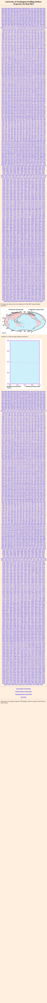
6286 (26, 106)
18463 (29, 224)
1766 (35, 51)
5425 (11, 98)
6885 (20, 116)
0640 (9, 18)
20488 (25, 251)
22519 (32, 279)
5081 (41, 73)
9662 (6, 163)
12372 (18, 180)
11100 (30, 175)
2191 (17, 58)
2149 (41, 54)
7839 (23, 138)
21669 (3, 265)
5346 (26, 94)
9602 (6, 162)
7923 (44, 138)
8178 (11, 146)
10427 (26, 165)
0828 (6, 21)
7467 (23, 129)
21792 (43, 265)
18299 (39, 221)
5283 (29, 89)
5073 (17, 73)
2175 (26, 57)
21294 (39, 260)
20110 (43, 245)
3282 (17, 66)
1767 (38, 51)
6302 (38, 106)
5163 (26, 81)
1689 (41, 48)
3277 (3, 66)
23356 (14, 292)
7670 (14, 137)
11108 (13, 177)
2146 (32, 54)
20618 (25, 254)
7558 (26, 131)
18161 (7, 221)
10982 (11, 169)
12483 (3, 190)
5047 (38, 70)
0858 (23, 23)
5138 (17, 79)
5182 (38, 82)
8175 (6, 146)
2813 (23, 63)
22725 (43, 282)
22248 (14, 276)
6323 (23, 107)
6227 (23, 104)
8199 (11, 147)
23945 (32, 299)
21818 (21, 267)
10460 (36, 166)
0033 (35, 10)
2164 (38, 55)
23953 (39, 299)
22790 (14, 285)
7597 (41, 132)
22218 (36, 274)
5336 (17, 94)
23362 (18, 292)
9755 (38, 163)
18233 (21, 221)
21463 (14, 262)
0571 (14, 17)
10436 (44, 165)
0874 (32, 23)
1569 (38, 42)
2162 (32, 55)
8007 (26, 140)
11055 (28, 172)
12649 (36, 197)
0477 (3, 15)
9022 (17, 157)
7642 (23, 135)
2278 (9, 60)
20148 (36, 246)
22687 (14, 282)
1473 (17, 39)
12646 (25, 197)
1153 (32, 29)
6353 (14, 109)
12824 (21, 208)
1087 (26, 26)
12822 (14, 208)
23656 (21, 297)
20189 (14, 248)
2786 (23, 61)
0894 (26, 24)
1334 (9, 36)
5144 (35, 79)
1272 (11, 33)
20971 (7, 258)
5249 (38, 88)
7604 (14, 134)
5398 (35, 95)
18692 (11, 227)
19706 (18, 240)
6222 (9, 104)
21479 (25, 262)
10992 (3, 171)
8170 (38, 144)
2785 (20, 61)
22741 (14, 283)
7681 (23, 137)
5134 (6, 79)
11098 (23, 175)
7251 (3, 126)
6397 (26, 110)
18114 (43, 220)
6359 (32, 109)
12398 (43, 181)
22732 (7, 283)
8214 (9, 149)
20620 (32, 254)
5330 (3, 94)
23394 (29, 292)
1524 (35, 41)
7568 (41, 131)
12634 (25, 196)
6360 (35, 109)
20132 (11, 246)
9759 (2, 165)
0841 (41, 21)
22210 (29, 274)
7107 (35, 120)
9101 (44, 157)
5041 (26, 70)
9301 (11, 160)
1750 (32, 49)
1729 (17, 49)
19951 (36, 242)
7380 (11, 128)
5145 (38, 79)
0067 (11, 12)
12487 (14, 190)
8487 (35, 154)
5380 (38, 94)
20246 (36, 248)
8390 (26, 152)
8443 (20, 153)
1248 (44, 32)
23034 (36, 288)
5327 (38, 92)
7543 (44, 129)
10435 (40, 165)
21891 (11, 270)
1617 (17, 45)
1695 (11, 49)
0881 (6, 24)
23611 (18, 297)
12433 (11, 186)
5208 (9, 85)
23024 (29, 288)
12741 (39, 202)
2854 (9, 64)
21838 (39, 267)
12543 (3, 191)
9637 (20, 162)
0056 (23, 11)
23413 (36, 292)
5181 (35, 82)
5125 (26, 78)
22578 (18, 280)
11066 (7, 174)
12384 (14, 181)
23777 (11, 298)
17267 (11, 212)
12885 (25, 209)
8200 (14, 147)
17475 (3, 215)
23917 (18, 299)
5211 (17, 85)
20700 (29, 255)
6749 (41, 113)
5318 (11, 92)
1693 (6, 49)
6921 (11, 118)
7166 (14, 123)
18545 (43, 224)
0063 (44, 11)
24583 (27, 301)
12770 (18, 205)
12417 (11, 184)
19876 (25, 242)
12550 (14, 191)
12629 (7, 196)
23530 (18, 295)
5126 (29, 78)
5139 (20, 79)
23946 (36, 299)
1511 (41, 39)
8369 (38, 150)
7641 (20, 135)
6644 (23, 113)
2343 (29, 60)
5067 (3, 73)
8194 (44, 146)
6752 (6, 115)
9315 (38, 160)
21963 (7, 271)
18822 (36, 228)
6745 (29, 113)
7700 (38, 137)
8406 (6, 153)
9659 (44, 162)
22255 (18, 276)
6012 (35, 100)
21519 (11, 264)
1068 (3, 26)
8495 (38, 154)
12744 (3, 203)
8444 (23, 153)
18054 (3, 220)
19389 (11, 237)
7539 (41, 129)
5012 (32, 67)
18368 (32, 223)
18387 (3, 224)
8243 (35, 149)
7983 (17, 140)
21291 (36, 260)
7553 (17, 131)
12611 (28, 193)
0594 (41, 17)
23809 (29, 298)
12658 (25, 199)
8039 (44, 140)
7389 (20, 128)
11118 (33, 177)
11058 (36, 172)
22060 (3, 273)
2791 (38, 61)
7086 (6, 120)
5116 (3, 78)
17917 (3, 218)
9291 (41, 159)
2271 (32, 58)
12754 (32, 203)
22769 (43, 283)
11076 (18, 174)
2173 (20, 57)
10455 (25, 166)
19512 (7, 239)
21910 (25, 270)
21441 (7, 262)
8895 (35, 156)
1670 (35, 47)
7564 (35, 131)
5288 (41, 89)
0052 (11, 11)
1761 (20, 51)
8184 (26, 146)
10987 (29, 169)
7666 (9, 137)
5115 (44, 76)
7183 (29, 123)
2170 (11, 57)
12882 (14, 209)
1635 (14, 47)
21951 (43, 270)
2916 (29, 64)
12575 (36, 191)
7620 (9, 135)
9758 (44, 163)
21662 (39, 264)
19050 (29, 231)
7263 (29, 126)
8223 (23, 149)
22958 (43, 286)
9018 (14, 157)
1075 (9, 26)
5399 (38, 95)
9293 (44, 159)
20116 (3, 246)
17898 (43, 217)
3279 (9, 66)
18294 (36, 221)
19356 (39, 236)
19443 (36, 237)
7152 (23, 122)
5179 (29, 82)
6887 (23, 116)
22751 (25, 283)
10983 (14, 169)
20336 (32, 249)
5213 (23, 85)
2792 (41, 61)
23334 (3, 292)
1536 (9, 42)
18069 (14, 220)
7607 (23, 134)
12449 (36, 186)
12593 (43, 191)
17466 (43, 214)
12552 (21, 191)
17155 (25, 211)
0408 (44, 12)
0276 (26, 12)
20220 (21, 248)
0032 (32, 10)
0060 (35, 11)
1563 (20, 42)
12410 (32, 183)
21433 (43, 261)
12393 (32, 181)
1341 (29, 36)
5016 (44, 67)
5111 (32, 76)
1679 (14, 48)
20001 (18, 243)
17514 (14, 215)
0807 (26, 20)
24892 (38, 301)
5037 (14, 70)
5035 (9, 70)
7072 (17, 119)
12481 (39, 189)
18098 (32, 220)
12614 (39, 193)
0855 (14, 23)
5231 (29, 86)
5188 (9, 83)
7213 (17, 125)
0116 (20, 12)
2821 (3, 64)
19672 (11, 240)
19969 (39, 242)
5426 (14, 98)
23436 (3, 294)
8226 (26, 149)
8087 (35, 141)
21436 (3, 262)
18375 (39, 223)
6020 (44, 100)
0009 (23, 8)
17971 (14, 218)
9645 (26, 162)
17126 (14, 211)
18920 (32, 230)
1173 (3, 32)
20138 (28, 246)
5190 (14, 83)
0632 (3, 18)
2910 (11, 64)
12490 (18, 190)
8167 (35, 144)
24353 (16, 301)
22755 (32, 283)
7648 (29, 135)
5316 (6, 92)
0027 (17, 10)
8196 (3, 147)
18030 (36, 218)
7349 (41, 126)
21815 (18, 267)
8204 (23, 147)
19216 (36, 234)
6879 (6, 116)
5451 (6, 100)
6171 (32, 103)
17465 (39, 214)
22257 (21, 276)
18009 (21, 218)
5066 (44, 72)
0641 (11, 18)
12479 (32, 189)
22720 (32, 282)
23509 (3, 295)
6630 (29, 112)
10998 (21, 171)
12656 (18, 199)
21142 (3, 260)
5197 (35, 83)
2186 (3, 58)
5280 (20, 89)
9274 (29, 159)
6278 (3, 106)
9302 (14, 160)
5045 (32, 70)
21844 (3, 268)
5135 (9, 79)
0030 (26, 10)
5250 (41, 88)
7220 (32, 125)
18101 (36, 220)
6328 (26, 107)
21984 (21, 271)
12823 (18, 208)
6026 (17, 101)
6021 (3, 101)
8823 (29, 156)
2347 (41, 60)
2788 (29, 61)
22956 (39, 286)
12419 (18, 184)
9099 (41, 157)
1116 (13, 27)
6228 (26, 104)
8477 (14, 154)
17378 (3, 214)
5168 (41, 81)
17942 (11, 218)
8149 (9, 144)
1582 (32, 44)
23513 (7, 295)
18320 (7, 223)
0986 (44, 24)
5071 (11, 73)
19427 (29, 237)
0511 (29, 15)
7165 (11, 123)
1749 (29, 49)
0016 (44, 8)
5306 (26, 91)
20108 (36, 245)
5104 (14, 76)
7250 (44, 125)
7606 (20, 134)
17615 (3, 217)
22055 (43, 271)
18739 (32, 227)
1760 (17, 51)
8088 (38, 141)
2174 (23, 57)
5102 (9, 76)
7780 (3, 138)
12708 (14, 200)
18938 (39, 230)
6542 (17, 112)
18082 (21, 220)
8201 (17, 147)
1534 (3, 42)
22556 (11, 280)
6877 (3, 116)
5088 (17, 75)
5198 (38, 83)
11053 (21, 172)
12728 (14, 202)
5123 (20, 78)
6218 (44, 103)
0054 (17, 11)
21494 (39, 262)
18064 (7, 220)
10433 (33, 165)
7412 (41, 128)
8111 (3, 143)
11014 (43, 171)
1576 (14, 44)
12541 (39, 190)
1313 (9, 35)
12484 (7, 190)
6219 (3, 104)
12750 (21, 203)
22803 (18, 285)
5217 (35, 85)
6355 (20, 109)
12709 (18, 200)
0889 (20, 24)
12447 (29, 186)
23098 (39, 289)
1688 (38, 48)
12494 (21, 190)
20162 (43, 246)
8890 (32, 156)
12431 (7, 186)
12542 (43, 190)
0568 (6, 17)
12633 (21, 196)
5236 (44, 86)
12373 (21, 180)
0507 (17, 15)
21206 (11, 260)
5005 (11, 67)
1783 (29, 52)
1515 (9, 41)
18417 (14, 224)
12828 (36, 208)
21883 (43, 268)
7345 (38, 126)
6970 (35, 118)
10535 (43, 168)
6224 (14, 104)
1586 (44, 44)
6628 (23, 112)
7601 (9, 134)
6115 (20, 103)
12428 (39, 184)
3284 (23, 66)
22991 (25, 288)
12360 (18, 178)
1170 (38, 30)
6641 (14, 113)
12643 (14, 197)
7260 (20, 126)
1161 (12, 30)
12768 (11, 205)
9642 (23, 162)
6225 (17, 104)
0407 (41, 12)
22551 (43, 279)
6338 (44, 107)
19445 (39, 237)
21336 (11, 261)
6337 (41, 107)
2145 (29, 54)
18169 (11, 221)
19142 (7, 234)
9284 (35, 159)
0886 (11, 24)
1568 (35, 42)
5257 (11, 89)
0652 (41, 18)
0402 (29, 12)
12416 (7, 184)
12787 (25, 206)
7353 (3, 128)
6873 (41, 115)
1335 (11, 36)
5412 (17, 97)
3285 (26, 66)
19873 (18, 242)
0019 (6, 10)
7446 (17, 129)
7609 (26, 134)
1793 (11, 54)
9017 (11, 157)
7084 (44, 119)
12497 (29, 190)
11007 (32, 171)
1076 (11, 26)
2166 (44, 55)
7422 (3, 129)
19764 (43, 240)
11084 (28, 174)
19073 (11, 233)
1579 (23, 44)
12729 (18, 202)
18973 (43, 230)
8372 (41, 150)
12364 (32, 178)
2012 (20, 54)
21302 (3, 261)
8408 (9, 153)
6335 (35, 107)
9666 (9, 163)
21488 (32, 262)
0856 (17, 23)
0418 (3, 14)
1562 (17, 42)
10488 (21, 168)
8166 (32, 144)
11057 (32, 172)
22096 (29, 273)
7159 (44, 122)
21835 (36, 267)
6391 (11, 110)
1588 (6, 45)
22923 (25, 286)
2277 (6, 60)
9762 (8, 165)
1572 (3, 44)
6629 (26, 112)
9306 (26, 160)
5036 (11, 70)
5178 (26, 82)
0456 (35, 14)
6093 (32, 101)
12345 (7, 178)
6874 (44, 115)
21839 (43, 267)
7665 (6, 137)
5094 (35, 75)
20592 (7, 254)
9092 (29, 157)
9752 (32, 163)
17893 (39, 217)
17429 (29, 214)
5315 (3, 92)
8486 (32, 154)
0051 (9, 11)
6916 (41, 116)
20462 (21, 251)
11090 (43, 174)
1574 (9, 44)
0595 (44, 17)
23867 (7, 299)
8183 (23, 146)
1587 (3, 45)
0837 (32, 21)
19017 (14, 231)
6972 (38, 118)
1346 (41, 36)
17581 (36, 215)
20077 (18, 245)
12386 (21, 181)
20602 (14, 254)
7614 (41, 134)
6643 (20, 113)
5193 (23, 83)
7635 (17, 135)
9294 (3, 160)
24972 (41, 301)
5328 (41, 92)
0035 (41, 10)
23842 (32, 298)
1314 (11, 35)
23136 (11, 291)
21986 (25, 271)
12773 (21, 205)
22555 (7, 280)
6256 (35, 104)
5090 (23, 75)
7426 (9, 129)
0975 (38, 24)
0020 (9, 10)
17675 (11, 217)
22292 (3, 277)
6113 (17, 103)
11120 (37, 177)
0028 (20, 10)
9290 (38, 159)
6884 (17, 116)
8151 (11, 144)
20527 (43, 251)
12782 (7, 206)
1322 (32, 35)
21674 (7, 265)
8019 (35, 140)
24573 (23, 301)
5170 (3, 82)
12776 (32, 205)
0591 (32, 17)
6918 (3, 118)
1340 (26, 36)
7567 (38, 131)
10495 (32, 168)
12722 (39, 200)
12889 (36, 209)
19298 (11, 236)
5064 (38, 72)
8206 (29, 147)
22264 (25, 276)
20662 (18, 255)
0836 (29, 21)
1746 (20, 49)
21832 (32, 267)
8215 (11, 149)
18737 (29, 227)
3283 (20, 66)
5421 (44, 97)
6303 (41, 106)
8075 (23, 141)
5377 (32, 94)
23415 (39, 292)
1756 (6, 51)
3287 (32, 66)
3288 (35, 66)
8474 (9, 154)
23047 (39, 288)
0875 (35, 23)
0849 (44, 21)
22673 (7, 282)
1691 (44, 48)
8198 (9, 147)
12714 (28, 200)
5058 (23, 72)
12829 (39, 208)
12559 (29, 191)
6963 (26, 118)
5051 (6, 72)
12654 (11, 199)
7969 (14, 140)
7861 (38, 138)
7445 (14, 129)
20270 (3, 249)
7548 (9, 131)
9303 (17, 160)
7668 (11, 137)
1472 (14, 39)
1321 (29, 35)
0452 (23, 14)
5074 (20, 73)
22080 (14, 273)
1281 (38, 33)
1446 (35, 38)
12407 (21, 183)
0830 (11, 21)
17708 (14, 217)
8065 (14, 141)
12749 (18, 203)
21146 (7, 260)
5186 (3, 83)
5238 (6, 88)
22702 (21, 282)
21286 (32, 260)
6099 (6, 103)
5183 (41, 82)
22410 (25, 277)
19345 (32, 236)
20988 (11, 258)
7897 (41, 138)
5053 (11, 72)
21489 (36, 262)
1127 (45, 27)
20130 (7, 246)
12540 (36, 190)
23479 (25, 294)
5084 (6, 75)
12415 (3, 184)
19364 (3, 237)
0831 (14, 21)
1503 (26, 39)
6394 (20, 110)
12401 (7, 183)
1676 (6, 48)
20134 (14, 246)
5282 (26, 89)
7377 (6, 128)
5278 (14, 89)
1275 (20, 33)
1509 (35, 39)
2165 (41, 55)
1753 (41, 49)
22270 (29, 276)
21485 (29, 262)
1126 (42, 27)
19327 (25, 236)
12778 (36, 205)
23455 (14, 294)
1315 (14, 35)
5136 (11, 79)
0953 (32, 24)
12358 (14, 178)
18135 (3, 221)
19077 (14, 233)
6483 (41, 110)
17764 (25, 217)
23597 (3, 297)
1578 (20, 44)
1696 (14, 49)
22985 (21, 288)
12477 (25, 189)
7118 (41, 120)
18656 (43, 226)
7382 (14, 128)
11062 (39, 172)
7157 (38, 122)
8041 (3, 141)
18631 (32, 226)
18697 (14, 227)
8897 (38, 156)
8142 (38, 143)
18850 (3, 230)
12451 (43, 186)
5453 (11, 100)
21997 (32, 271)
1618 (20, 45)
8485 (29, 154)
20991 (14, 258)
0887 (14, 24)
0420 (9, 14)
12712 (25, 200)
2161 (29, 55)
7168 (20, 123)
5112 (35, 76)
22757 (36, 283)
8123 (11, 143)
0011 (29, 8)
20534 (11, 252)
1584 (38, 44)
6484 (44, 110)
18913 (29, 230)
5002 (3, 67)
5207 (6, 85)
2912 (17, 64)
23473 (21, 294)
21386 (28, 261)
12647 (29, 197)
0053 (14, 11)
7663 (3, 137)
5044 (29, 70)
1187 (6, 32)
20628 (43, 254)
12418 (14, 184)
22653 (43, 280)
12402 (11, 183)
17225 (43, 211)
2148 (38, 54)
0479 (9, 15)
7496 (29, 129)
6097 (44, 101)
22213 (32, 274)
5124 (23, 78)
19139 (3, 234)
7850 (32, 138)
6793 (26, 115)
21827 (28, 267)
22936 (32, 286)
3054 (38, 64)
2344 (32, 60)
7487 (26, 129)
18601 (21, 226)
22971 (7, 288)
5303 (17, 91)
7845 (26, 138)
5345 (23, 94)
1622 (29, 45)
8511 (11, 156)
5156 (6, 81)
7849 (29, 138)
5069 (9, 73)
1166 (26, 30)
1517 (14, 41)
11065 (4, 174)
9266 (26, 159)
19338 (29, 236)
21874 (29, 268)
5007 (17, 67)
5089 (20, 75)
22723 (36, 282)
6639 (9, 113)
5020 (11, 69)
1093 (44, 26)
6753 (9, 115)
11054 (25, 172)
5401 (44, 95)
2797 (9, 63)
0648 (29, 18)
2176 (29, 57)
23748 (43, 297)
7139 (6, 122)
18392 (7, 224)
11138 (3, 178)
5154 (44, 79)
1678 (11, 48)
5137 (14, 79)
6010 (29, 100)
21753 (32, 265)
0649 (32, 18)
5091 (26, 75)
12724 (3, 202)
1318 (23, 35)
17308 (21, 212)
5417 (32, 97)
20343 (36, 249)
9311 (29, 160)
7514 (32, 129)
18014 (29, 218)
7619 (6, 135)
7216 (26, 125)
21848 (11, 268)
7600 (6, 134)
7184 (32, 123)
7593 (29, 132)
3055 (41, 64)
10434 (37, 165)
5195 (29, 83)
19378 (7, 237)
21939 (36, 270)
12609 (21, 193)
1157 (44, 29)
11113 (27, 177)
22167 (3, 274)
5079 (35, 73)
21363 (18, 261)
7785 (6, 138)
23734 (39, 297)
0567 (3, 17)
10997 (18, 171)
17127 (18, 211)
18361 (29, 223)
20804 (43, 255)
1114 (7, 27)
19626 (43, 239)
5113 (38, 76)
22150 (39, 273)
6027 (20, 101)
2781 (9, 61)
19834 (7, 242)
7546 (3, 131)
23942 (29, 299)
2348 (44, 60)
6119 (26, 103)
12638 (39, 196)
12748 (14, 203)
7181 (23, 123)
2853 (6, 64)
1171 (41, 30)
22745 (21, 283)
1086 (23, 26)
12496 (25, 190)
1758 (11, 51)
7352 (44, 126)
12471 (7, 189)
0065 (6, 12)
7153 (26, 122)
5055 (14, 72)
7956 (9, 140)
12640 (3, 197)
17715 (18, 217)
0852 (6, 23)
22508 (25, 279)
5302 (14, 91)
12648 (32, 197)
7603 (11, 134)
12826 (29, 208)
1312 (6, 35)
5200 (44, 83)
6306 (6, 107)
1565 (26, 42)
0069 (17, 12)
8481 (20, 154)
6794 (29, 115)
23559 (32, 295)
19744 (32, 240)
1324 (38, 35)
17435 (32, 214)
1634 (11, 47)
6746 (32, 113)
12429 (43, 184)
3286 (29, 66)
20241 (32, 248)
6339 (3, 109)
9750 (29, 163)
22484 (11, 279)
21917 (29, 270)
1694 (9, 49)
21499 (43, 262)
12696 (39, 199)
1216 (41, 32)
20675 (21, 255)
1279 (32, 33)
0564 (38, 15)
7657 (38, 135)
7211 (11, 125)
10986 (25, 169)
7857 (35, 138)
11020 (14, 172)
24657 (30, 301)
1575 (11, 44)
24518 (20, 301)
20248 (39, 248)
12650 (39, 197)
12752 (29, 203)
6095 (38, 101)
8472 (6, 154)
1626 (41, 45)
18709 (18, 227)
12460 (32, 187)
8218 (20, 149)
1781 (23, 52)
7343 (35, 126)
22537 (39, 279)
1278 (29, 33)
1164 (20, 30)
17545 (25, 215)
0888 (17, 24)
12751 (25, 203)
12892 (39, 209)
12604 (3, 193)
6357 (26, 109)
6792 (23, 115)
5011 (29, 67)
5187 (6, 83)
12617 (7, 194)
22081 (18, 273)
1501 (20, 39)
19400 (14, 237)
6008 (26, 100)
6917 (44, 116)
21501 (3, 264)
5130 (38, 78)
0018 (3, 10)
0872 (26, 23)
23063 (14, 289)
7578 (11, 132)
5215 (29, 85)
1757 (9, 51)
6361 (38, 109)
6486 (6, 112)
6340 (6, 109)
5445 (32, 98)
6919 (6, 118)
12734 (29, 202)
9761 (5, 165)
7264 (32, 126)
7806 (11, 138)
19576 (14, 239)
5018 (6, 69)
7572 (3, 132)
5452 (9, 100)
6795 (32, 115)
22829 (32, 285)
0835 (26, 21)
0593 (38, 17)
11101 (34, 175)
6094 (35, 101)
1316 (17, 35)
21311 (7, 261)
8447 (26, 153)
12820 (7, 208)
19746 (36, 240)
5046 (35, 70)
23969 (5, 301)
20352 (39, 249)
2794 (44, 61)
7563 (32, 131)
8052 (9, 141)
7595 (35, 132)
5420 (41, 97)
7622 (11, 135)
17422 (21, 214)
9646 (29, 162)
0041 (6, 11)
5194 (26, 83)
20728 (39, 255)
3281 (14, 66)
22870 (7, 286)
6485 (3, 112)
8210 (41, 147)
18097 (29, 220)
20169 (3, 248)
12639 (43, 196)
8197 (6, 147)
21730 (25, 265)
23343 (11, 292)
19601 (29, 239)
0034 (38, 10)
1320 (26, 35)
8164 (26, 144)
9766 (20, 165)
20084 (21, 245)
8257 (9, 150)
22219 (39, 274)
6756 (17, 115)
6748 (38, 113)
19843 (11, 242)
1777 (11, 52)
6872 (38, 115)
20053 (43, 243)
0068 (14, 12)
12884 (21, 209)
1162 (15, 30)
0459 (44, 14)
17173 (32, 211)
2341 (23, 60)
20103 (32, 245)
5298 (3, 91)
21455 (11, 262)
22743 (18, 283)
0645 (23, 18)
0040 (3, 11)
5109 (29, 76)
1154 (35, 29)
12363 (28, 178)
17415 (18, 214)
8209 (38, 147)
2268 (23, 58)
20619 (29, 254)
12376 (29, 180)
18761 (43, 227)
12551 (18, 191)
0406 (38, 12)
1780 (20, 52)
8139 (35, 143)
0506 (14, 15)
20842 (11, 257)
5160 (17, 81)
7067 (14, 119)
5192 (20, 83)
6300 (32, 106)
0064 (3, 12)
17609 (43, 215)
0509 (23, 15)
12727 (11, 202)
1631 (3, 47)
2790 (35, 61)
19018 (18, 231)
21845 (7, 268)
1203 (29, 32)
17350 (43, 212)
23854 (43, 298)
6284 (20, 106)
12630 (11, 196)
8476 (11, 154)
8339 (32, 150)
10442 (11, 166)
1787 (41, 52)
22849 (43, 285)
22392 (18, 277)
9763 (11, 165)
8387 (23, 152)
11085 (32, 174)
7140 (9, 122)
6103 (14, 103)
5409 (9, 97)
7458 (20, 129)
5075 (23, 73)
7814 (14, 138)
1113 (5, 27)
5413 (20, 97)
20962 (43, 257)
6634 (41, 112)
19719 (25, 240)
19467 (43, 237)
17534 (21, 215)
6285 (23, 106)
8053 (11, 141)
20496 (32, 251)
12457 (21, 187)
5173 (11, 82)
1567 (32, 42)
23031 (32, 288)
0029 (23, 10)
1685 (29, 48)
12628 (3, 196)
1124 (36, 27)
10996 (14, 171)
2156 (17, 55)
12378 (36, 180)
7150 (17, 122)
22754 (29, 283)
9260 (17, 159)
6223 (11, 104)
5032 (44, 69)
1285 (44, 33)
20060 (11, 245)
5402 (3, 97)
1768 (41, 51)
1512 (44, 39)
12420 (21, 184)
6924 (20, 118)
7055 (6, 119)
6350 (9, 109)
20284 (14, 249)
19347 (36, 236)
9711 (14, 163)
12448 (32, 186)
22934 (29, 286)
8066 (17, 141)
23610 (14, 297)
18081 (18, 220)
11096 (16, 175)
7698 (32, 137)
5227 (17, 86)
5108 (26, 76)
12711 (21, 200)
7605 (17, 134)
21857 (14, 268)
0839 (35, 21)
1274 (17, 33)
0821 (35, 20)
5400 (41, 95)
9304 (20, 160)
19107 (29, 233)
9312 (32, 160)
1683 (23, 48)
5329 (44, 92)
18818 (25, 228)
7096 (23, 120)
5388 (11, 95)
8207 (32, 147)
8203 (20, 147)
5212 (20, 85)
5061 (29, 72)
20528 (3, 252)
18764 (3, 228)
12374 (25, 180)
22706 (25, 282)
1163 (17, 30)
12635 (29, 196)
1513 (3, 41)
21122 (39, 258)
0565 (41, 15)
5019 (9, 69)
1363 (17, 38)
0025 (14, 10)
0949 (29, 24)
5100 (3, 76)
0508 (20, 15)
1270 (6, 33)
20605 (21, 254)
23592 (39, 295)
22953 (36, 286)
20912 (21, 257)
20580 (43, 252)
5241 (14, 88)
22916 (21, 286)
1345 (38, 36)
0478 (6, 15)
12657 (21, 199)
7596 (38, 132)
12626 (39, 194)
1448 (38, 38)
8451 (32, 153)
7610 (29, 134)
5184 (44, 82)
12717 (36, 200)
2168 (6, 57)
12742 (43, 202)
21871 (25, 268)
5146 (41, 79)
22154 (43, 273)
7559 (29, 131)
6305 (3, 107)
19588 (21, 239)
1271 (9, 33)
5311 (41, 91)
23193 (25, 291)
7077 (23, 119)
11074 (14, 174)
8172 (41, 144)
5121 (14, 78)
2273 (38, 58)
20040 (32, 243)
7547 (6, 131)
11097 (20, 175)
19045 (25, 231)
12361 (21, 178)
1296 (3, 35)
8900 (3, 157)
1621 (26, 45)
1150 (23, 29)
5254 (6, 89)
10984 (18, 169)
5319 (14, 92)
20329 (25, 249)
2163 (35, 55)
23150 (14, 291)
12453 (7, 187)
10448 (18, 166)
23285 (36, 291)
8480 (17, 154)
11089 (39, 174)
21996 (29, 271)
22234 (3, 276)
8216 (14, 149)
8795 (20, 156)
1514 (6, 41)
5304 (20, 91)
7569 (44, 131)
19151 (11, 234)
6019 (41, 100)
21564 (29, 264)
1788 (44, 52)
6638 (6, 113)
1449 (41, 38)
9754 (35, 163)
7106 (32, 120)
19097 (25, 233)
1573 (6, 44)
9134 (6, 159)
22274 (32, 276)
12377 (32, 180)
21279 (25, 260)
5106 (20, 76)
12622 (25, 194)
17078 (11, 211)
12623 (29, 194)
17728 (21, 217)
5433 (20, 98)
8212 (3, 149)
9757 (41, 163)
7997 (20, 140)
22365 (11, 277)
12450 (39, 186)
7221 (35, 125)
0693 (17, 20)
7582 (14, 132)
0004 (11, 8)
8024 (38, 140)
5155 (3, 81)
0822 (38, 20)
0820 (32, 20)
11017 (4, 172)
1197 (11, 32)
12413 (43, 183)
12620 (18, 194)
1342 (32, 36)
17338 (36, 212)
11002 (25, 171)
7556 (20, 131)
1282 (41, 33)
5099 (44, 75)
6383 (9, 110)
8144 (44, 143)
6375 (44, 109)
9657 (41, 162)
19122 (39, 233)
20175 (7, 248)
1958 (17, 54)
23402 (32, 292)
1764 (29, 51)
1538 (14, 42)
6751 (3, 115)
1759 (14, 51)
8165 (29, 144)
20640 (7, 255)
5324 (29, 92)
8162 (20, 144)
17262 (3, 212)
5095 (38, 75)
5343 (20, 94)
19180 (21, 234)
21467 (18, 262)
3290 (41, 66)
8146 (6, 144)
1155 (38, 29)
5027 (29, 69)
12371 (14, 180)
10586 (3, 169)
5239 (9, 88)
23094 (36, 289)
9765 (17, 165)
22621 (32, 280)
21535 (21, 264)
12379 (39, 180)
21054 (25, 258)
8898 (41, 156)
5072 (14, 73)
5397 (32, 95)
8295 (23, 150)
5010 (26, 67)
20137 (25, 246)
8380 (9, 152)
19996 (14, 243)
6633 (38, 112)
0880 (3, 24)
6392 (14, 110)
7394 (23, 128)
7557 (23, 131)
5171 (6, 82)
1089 (32, 26)
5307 (29, 91)
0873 (29, 23)
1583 (35, 44)
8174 (3, 146)
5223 (6, 86)
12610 (25, 193)
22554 (3, 280)
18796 (18, 228)
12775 (29, 205)
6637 (3, 113)
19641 (3, 240)
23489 (36, 294)
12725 (7, 202)
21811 (14, 267)
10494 (29, 168)
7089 (11, 120)
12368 (3, 180)
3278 (6, 66)
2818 (38, 63)
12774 (25, 205)
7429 (11, 129)
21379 (25, 261)
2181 (41, 57)
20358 (3, 251)
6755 (14, 115)
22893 (14, 286)
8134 (29, 143)
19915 (32, 242)
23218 (29, 291)
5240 (11, 88)
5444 (29, 98)
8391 (29, 152)
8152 (14, 144)
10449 (21, 166)
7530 (38, 129)
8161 (17, 144)
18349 (25, 223)
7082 (38, 119)
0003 (9, 8)
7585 (17, 132)
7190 (6, 125)
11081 (21, 174)
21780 (39, 265)
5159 (14, 81)
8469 (3, 154)
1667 (26, 47)
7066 (11, 119)
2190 (14, 58)
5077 (29, 73)
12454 (11, 187)
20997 (18, 258)
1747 (23, 49)
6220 (6, 104)
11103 (41, 175)
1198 (14, 32)
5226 (14, 86)
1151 (26, 29)
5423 (6, 98)
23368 (21, 292)
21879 (36, 268)
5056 (17, 72)
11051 (18, 172)
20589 (3, 254)
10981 (7, 169)
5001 (44, 66)
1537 (11, 42)
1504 (29, 39)
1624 (35, 45)
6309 (14, 107)
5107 (23, 76)
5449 (44, 98)
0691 (11, 20)
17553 (29, 215)
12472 (11, 189)
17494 (11, 215)
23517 (11, 295)
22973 (14, 288)
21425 (39, 261)
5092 (29, 75)
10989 (36, 169)
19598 (25, 239)
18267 (29, 221)
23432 (43, 292)
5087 (14, 75)
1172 (44, 30)
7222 (38, 125)
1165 (23, 30)
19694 (14, 240)
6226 (20, 104)
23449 (7, 294)
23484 (32, 294)
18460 (25, 224)
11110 (16, 177)
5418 (35, 97)
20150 (39, 246)
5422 (3, 98)
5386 (9, 95)
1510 (38, 39)
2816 (32, 63)
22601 (25, 280)
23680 (25, 297)
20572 (32, 252)
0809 (29, 20)
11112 (23, 177)
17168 (29, 211)
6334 (32, 107)
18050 (43, 218)
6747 (35, 113)
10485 (18, 168)
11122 (40, 177)
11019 (11, 172)
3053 (35, 64)
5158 (11, 81)
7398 (26, 128)
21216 (14, 260)
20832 (3, 257)
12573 (32, 191)
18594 (18, 226)
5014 (38, 67)
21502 (7, 264)
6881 (9, 116)
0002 (6, 8)
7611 (32, 134)
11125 (44, 177)
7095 (20, 120)
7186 (38, 123)
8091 (41, 141)
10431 (30, 165)
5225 (11, 86)
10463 (43, 166)
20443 (18, 251)
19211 (32, 234)
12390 (29, 181)
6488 (9, 112)
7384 (17, 128)
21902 (18, 270)
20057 (3, 245)
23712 (32, 297)
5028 (32, 69)
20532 (7, 252)
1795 (14, 54)
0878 (44, 23)
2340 (20, 60)
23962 (43, 299)
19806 (3, 242)
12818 (43, 206)
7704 (41, 137)
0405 (35, 12)
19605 (32, 239)
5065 (41, 72)
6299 (29, 106)
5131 (41, 78)
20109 (39, 245)
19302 (14, 236)
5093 (32, 75)
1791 (9, 54)
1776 (9, 52)
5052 (9, 72)
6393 (17, 110)
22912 (18, 286)
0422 (14, 14)
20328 (21, 249)
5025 (23, 69)
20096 (29, 245)
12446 (25, 186)
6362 (41, 109)
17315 (25, 212)
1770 (3, 52)
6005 (23, 100)
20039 (28, 243)
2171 (14, 57)
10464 (3, 168)
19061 (32, 231)
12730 (21, 202)
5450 (3, 100)
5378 (35, 94)
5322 (23, 92)
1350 (9, 38)
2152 (6, 55)
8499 (3, 156)
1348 (3, 38)
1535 (6, 42)
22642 (39, 280)
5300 (9, 91)
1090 (35, 26)
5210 (14, 85)
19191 (25, 234)
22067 (11, 273)
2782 (11, 61)
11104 (44, 175)
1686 (32, 48)
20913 (25, 257)
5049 (44, 70)
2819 (41, 63)
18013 (25, 218)
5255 (9, 89)
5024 (20, 69)
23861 (3, 299)
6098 (3, 103)
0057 (26, 11)
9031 (20, 157)
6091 (26, 101)
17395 (14, 214)
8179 (14, 146)
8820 (26, 156)
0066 (9, 12)
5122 (17, 78)
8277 (11, 150)
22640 (36, 280)
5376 (29, 94)
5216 (32, 85)
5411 (14, 97)
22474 (3, 279)
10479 (14, 168)
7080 (32, 119)
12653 (7, 199)
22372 (14, 277)
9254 (9, 159)
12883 (18, 209)
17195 (39, 211)
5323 (26, 92)
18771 (7, 228)
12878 (43, 208)
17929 (7, 218)
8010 (32, 140)
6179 (38, 103)
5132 (44, 78)
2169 (9, 57)
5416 (29, 97)
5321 (20, 92)
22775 (7, 285)
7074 (20, 119)
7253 (9, 126)
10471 (11, 168)
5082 (44, 73)
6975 (41, 118)
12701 (3, 200)
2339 (17, 60)
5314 (44, 91)
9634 (17, 162)
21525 (14, 264)
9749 (26, 163)
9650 (32, 162)
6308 (11, 107)
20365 (7, 251)
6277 (44, 104)
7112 (38, 120)
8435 (17, 153)
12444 (18, 186)
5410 (11, 97)
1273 (14, 33)
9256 (11, 159)
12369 (7, 180)
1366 (26, 38)
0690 (9, 20)
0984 (41, 24)
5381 (41, 94)
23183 (18, 291)
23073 (29, 289)
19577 (18, 239)
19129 (43, 233)
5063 (35, 72)
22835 (36, 285)
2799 (14, 63)
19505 (3, 239)
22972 (11, 288)
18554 (3, 226)
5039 (20, 70)
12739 (36, 202)
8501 (6, 156)
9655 (38, 162)
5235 (41, 86)
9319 (44, 160)
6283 (17, 106)
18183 (14, 221)
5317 (9, 92)
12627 (43, 194)
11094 (13, 175)
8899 (44, 156)
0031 (29, 10)
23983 (9, 301)
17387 (11, 214)
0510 (26, 15)
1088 (29, 26)
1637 (17, 47)
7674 (20, 137)
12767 (7, 205)
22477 (7, 279)
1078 (17, 26)
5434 (23, 98)
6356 (23, 109)
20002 (21, 243)
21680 (14, 265)
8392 (32, 152)
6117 (23, 103)
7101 (26, 120)
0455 (32, 14)
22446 (36, 277)
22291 (43, 276)
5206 (3, 85)
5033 (3, 70)
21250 (18, 260)
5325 (32, 92)
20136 (21, 246)
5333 (11, 94)
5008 (20, 67)
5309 (35, 91)
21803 (3, 267)
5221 (44, 85)
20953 (39, 257)
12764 (3, 205)
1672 (41, 47)
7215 (23, 125)
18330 (18, 223)
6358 (29, 109)
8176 (9, 146)
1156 (41, 29)
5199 (41, 83)
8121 (8, 143)
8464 (41, 153)
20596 (11, 254)
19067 (3, 233)
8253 (3, 150)
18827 (39, 228)
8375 (3, 152)
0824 (44, 20)
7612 (35, 134)
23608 (11, 297)
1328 (3, 36)
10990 (39, 169)
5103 (12, 76)
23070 (21, 289)
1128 (3, 29)
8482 (23, 154)
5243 (20, 88)
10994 (7, 171)
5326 (35, 92)
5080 (38, 73)
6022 (6, 101)
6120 (29, 103)
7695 (29, 137)
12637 (36, 196)
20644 (11, 255)
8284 (20, 150)
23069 (18, 289)
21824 (25, 267)
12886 (29, 209)
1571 (44, 42)
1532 (44, 41)
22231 (43, 274)
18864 (18, 230)
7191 (9, 125)
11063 (43, 172)
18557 (7, 226)
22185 (14, 274)
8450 (29, 153)
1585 (41, 44)
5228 (20, 86)
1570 (41, 42)
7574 (6, 132)
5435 (26, 98)
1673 (44, 47)
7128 (44, 120)
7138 (3, 122)
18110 (39, 220)
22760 (39, 283)
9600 (3, 162)
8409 (11, 153)
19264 (43, 234)
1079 (20, 26)
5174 (14, 82)
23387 (25, 292)
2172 (17, 57)
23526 (14, 295)
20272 (7, 249)
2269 (26, 58)
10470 (7, 168)
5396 (29, 95)
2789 (32, 61)
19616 (39, 239)
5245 (26, 88)
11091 (2, 175)
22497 (21, 279)
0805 (23, 20)
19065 (39, 231)
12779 (39, 205)
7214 (20, 125)
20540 (14, 252)
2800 (17, 63)
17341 (39, 212)
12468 (3, 189)
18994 (3, 231)
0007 (20, 8)
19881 (29, 242)
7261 (23, 126)
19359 (43, 236)
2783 (14, 61)
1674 (3, 48)
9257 (14, 159)
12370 (11, 180)
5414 (23, 97)
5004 (9, 67)
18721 (21, 227)
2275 (44, 58)
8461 (38, 153)
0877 (41, 23)
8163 (23, 144)
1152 (29, 29)
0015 (41, 8)
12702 (7, 200)
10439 (7, 166)
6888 (26, 116)
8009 (29, 140)
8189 (35, 146)
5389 (14, 95)
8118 (5, 143)
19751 (39, 240)
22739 (11, 283)
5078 (32, 73)
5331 (6, 94)
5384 (3, 95)
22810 (25, 285)
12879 (3, 209)
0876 (38, 23)
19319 (21, 236)
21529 (18, 264)
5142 (29, 79)
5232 (32, 86)
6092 (29, 101)
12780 (43, 205)
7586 (20, 132)
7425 (6, 129)
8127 (20, 143)
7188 (44, 123)
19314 (18, 236)
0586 (26, 17)
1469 (11, 39)
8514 (14, 156)
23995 (12, 301)
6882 (11, 116)
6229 (29, 104)
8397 (44, 152)
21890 (7, 270)
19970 (43, 242)
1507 (32, 39)
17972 (18, 218)
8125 (14, 143)
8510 (9, 156)
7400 (29, 128)
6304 (44, 106)
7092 (17, 120)
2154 (11, 55)
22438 (29, 277)
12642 (11, 197)
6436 (38, 110)
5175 (17, 82)
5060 (26, 72)
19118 (36, 233)
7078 (26, 119)
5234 (38, 86)
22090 (21, 273)
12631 (14, 196)
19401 (18, 237)
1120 (25, 27)
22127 (36, 273)
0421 (11, 14)
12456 (18, 187)
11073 (11, 174)
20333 (29, 249)
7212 (14, 125)
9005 (6, 157)
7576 (9, 132)
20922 (29, 257)
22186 (18, 274)
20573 (36, 252)
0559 (35, 15)
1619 (23, 45)
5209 (11, 85)
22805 (21, 285)
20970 (3, 258)
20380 (14, 251)
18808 (21, 228)
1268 (3, 33)
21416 (36, 261)
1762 (23, 51)
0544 (32, 15)
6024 (11, 101)
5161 (20, 81)
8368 (35, 150)
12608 (18, 193)
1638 (20, 47)
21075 (29, 258)
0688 (3, 20)
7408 (38, 128)
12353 (11, 178)
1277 (26, 33)
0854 (11, 23)
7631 (14, 135)
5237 (3, 88)
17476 (7, 215)
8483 (26, 154)
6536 (11, 112)
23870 (11, 299)
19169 (14, 234)
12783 (11, 206)
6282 (14, 106)
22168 (7, 274)
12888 (32, 209)
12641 (7, 197)
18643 (36, 226)
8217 (17, 149)
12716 (32, 200)
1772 (6, 52)
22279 (39, 276)
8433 (14, 153)
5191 (17, 83)
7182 (26, 123)
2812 (20, 63)
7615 (44, 134)
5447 (38, 98)
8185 (29, 146)
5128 (35, 78)
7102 (29, 120)
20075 (14, 245)
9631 (11, 162)
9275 (32, 159)
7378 (9, 128)
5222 (3, 86)
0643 (17, 18)
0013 (35, 8)
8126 (17, 143)
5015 (41, 67)
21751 (29, 265)
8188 (32, 146)
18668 (3, 227)
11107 (9, 177)
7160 (3, 123)
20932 (36, 257)
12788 (29, 206)
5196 (32, 83)
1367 (29, 38)
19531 (11, 239)
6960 (23, 118)
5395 (26, 95)
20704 (32, 255)
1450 (44, 38)
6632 (35, 112)
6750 (44, 113)
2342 (26, 60)
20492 (29, 251)
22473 (43, 277)
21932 (32, 270)
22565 (14, 280)
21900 (14, 270)
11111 (20, 177)
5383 (44, 94)
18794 (14, 228)
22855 (3, 286)
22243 (11, 276)
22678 (11, 282)
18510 (39, 224)
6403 (35, 110)
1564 (23, 42)
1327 (44, 35)
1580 (26, 44)
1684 (26, 48)
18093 (25, 220)
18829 (43, 228)
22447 (39, 277)
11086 (36, 174)
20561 (25, 252)
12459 (29, 187)
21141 (43, 258)
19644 (7, 240)
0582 (20, 17)
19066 (43, 231)
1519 (20, 41)
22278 (36, 276)
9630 (9, 162)
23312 (43, 291)
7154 (29, 122)
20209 (18, 248)
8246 (38, 149)
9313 (35, 160)
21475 (21, 262)
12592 (39, 191)
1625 (38, 45)
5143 (32, 79)
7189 (3, 125)
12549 (11, 191)
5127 (32, 78)
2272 (35, 58)
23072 (25, 289)
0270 (23, 12)
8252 (44, 149)
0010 (26, 8)
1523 (32, 41)
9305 (23, 160)
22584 (21, 280)
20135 (18, 246)
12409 (29, 183)
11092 (5, 175)
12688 (32, 199)
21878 (32, 268)
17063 (3, 211)
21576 (32, 264)
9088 (23, 157)
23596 (43, 295)
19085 (18, 233)
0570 (11, 17)
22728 (3, 283)
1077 (14, 26)
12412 (39, 183)
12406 (18, 183)
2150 (44, 54)
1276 (23, 33)
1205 (35, 32)
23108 (3, 291)
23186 (21, 291)
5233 (35, 86)
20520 (36, 251)
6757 (20, 115)
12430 (3, 186)
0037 (44, 10)
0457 (38, 14)
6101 (9, 103)
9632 (14, 162)
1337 (17, 36)
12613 (36, 193)
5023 (17, 69)
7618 (3, 135)
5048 (41, 70)
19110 (32, 233)
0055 (20, 11)
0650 (35, 18)
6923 (17, 118)
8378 (6, 152)
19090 (21, 233)
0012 (32, 8)
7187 (41, 123)
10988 (32, 169)
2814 (26, 63)
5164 (29, 81)
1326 (41, 35)
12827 (32, 208)
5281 (23, 89)
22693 (18, 282)
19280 (3, 236)
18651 (39, 226)
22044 (39, 271)
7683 (26, 137)
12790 (32, 206)
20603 (18, 254)
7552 (14, 131)
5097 (41, 75)
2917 (32, 64)
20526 (39, 251)
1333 (6, 36)
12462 (39, 187)
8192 (38, 146)
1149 (20, 29)
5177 (23, 82)
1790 (6, 54)
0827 (3, 21)
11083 (25, 174)
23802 (21, 298)
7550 (11, 131)
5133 (3, 79)
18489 (36, 224)
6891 (32, 116)
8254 (6, 150)
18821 (32, 228)
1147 (15, 29)
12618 (11, 194)
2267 (20, 58)
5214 (26, 85)
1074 (6, 26)
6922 (14, 118)
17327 (29, 212)
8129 (23, 143)
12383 (11, 181)
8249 (41, 149)
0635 (6, 18)
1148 (17, 29)
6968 (32, 118)
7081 (35, 119)
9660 (3, 163)
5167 (38, 81)
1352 (14, 38)
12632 (18, 196)
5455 (14, 100)
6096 (41, 101)
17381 (7, 214)
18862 (14, 230)
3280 (11, 66)
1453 (9, 39)
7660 (41, 135)
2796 (6, 63)
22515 (29, 279)
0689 (6, 20)
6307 (9, 107)
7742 (44, 137)
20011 (25, 243)
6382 (6, 110)
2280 (14, 60)
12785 (18, 206)
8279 (14, 150)
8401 (3, 153)
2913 (20, 64)
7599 (3, 134)
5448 (41, 98)
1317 (20, 35)
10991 (43, 169)
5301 (11, 91)
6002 (20, 100)
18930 (36, 230)
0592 (35, 17)
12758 (43, 203)
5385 (6, 95)
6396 (23, 110)
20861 (14, 257)
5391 (20, 95)
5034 (6, 70)
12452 (3, 187)
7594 (32, 132)
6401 (32, 110)
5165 (32, 81)
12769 (14, 205)
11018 (7, 172)
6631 (32, 112)
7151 (20, 122)
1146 (12, 29)
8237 (32, 149)
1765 (32, 51)
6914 (35, 116)
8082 (29, 141)
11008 (36, 171)
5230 (26, 86)
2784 (17, 61)
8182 (20, 146)
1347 (44, 36)
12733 (25, 202)
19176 (18, 234)
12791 (36, 206)
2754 (6, 61)
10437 (3, 166)
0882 (9, 24)
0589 (29, 17)
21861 (18, 268)
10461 (39, 166)
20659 (14, 255)
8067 (20, 141)
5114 (41, 76)
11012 (39, 171)
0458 (41, 14)
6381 (3, 110)
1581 (29, 44)
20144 (32, 246)
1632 (6, 47)
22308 (7, 277)
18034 (39, 218)
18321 (11, 223)
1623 (32, 45)
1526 (41, 41)
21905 (21, 270)
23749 (3, 298)
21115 (36, 258)
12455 (14, 187)
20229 (29, 248)
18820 (29, 228)
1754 (44, 49)
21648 (36, 264)
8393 (35, 152)
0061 (38, 11)
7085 (3, 120)
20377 (11, 251)
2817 (35, 63)
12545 (7, 191)
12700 (43, 199)
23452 (11, 294)
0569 (9, 17)
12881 (11, 209)
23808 (25, 298)
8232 (29, 149)
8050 (6, 141)
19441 (32, 237)
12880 (7, 209)
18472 (32, 224)
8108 (44, 141)
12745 (7, 203)
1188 (9, 32)
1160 (9, 30)
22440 (32, 277)
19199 (29, 234)
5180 (32, 82)
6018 (38, 100)
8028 (41, 140)
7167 (17, 123)
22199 (21, 274)
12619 (14, 194)
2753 (3, 61)
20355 (43, 249)
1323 (35, 35)
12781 (3, 206)
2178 (32, 57)
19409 (21, 237)
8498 (44, 154)
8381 (11, 152)
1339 (23, 36)
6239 (32, 104)
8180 (17, 146)
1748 (26, 49)
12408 (25, 183)
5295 (44, 89)
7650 (32, 135)
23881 (14, 299)
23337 (7, 292)
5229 (23, 86)
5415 (26, 97)
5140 (23, 79)
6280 (9, 106)
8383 (17, 152)
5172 (9, 82)
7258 (17, 126)
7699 (35, 137)
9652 (35, 162)
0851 (3, 23)
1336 (14, 36)
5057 (20, 72)
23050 (3, 289)
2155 (14, 55)
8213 (6, 149)
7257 (14, 126)
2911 (14, 64)
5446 (35, 98)
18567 (11, 226)
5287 (38, 89)
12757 (39, 203)
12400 (3, 183)
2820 (44, 63)
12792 (39, 206)
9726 (17, 163)
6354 (17, 109)
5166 (35, 81)
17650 (7, 217)
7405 (35, 128)
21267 (21, 260)
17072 (7, 211)
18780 (11, 228)
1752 (38, 49)
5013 (35, 67)
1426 (32, 38)
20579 (39, 252)
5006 (14, 67)
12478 (29, 189)
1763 (26, 51)
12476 (21, 189)
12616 (3, 194)
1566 (29, 42)
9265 (23, 159)
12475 (18, 189)
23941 (25, 299)
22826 (29, 285)
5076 (26, 73)
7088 (9, 120)
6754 (11, 115)
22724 (39, 282)
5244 (23, 88)
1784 (32, 52)
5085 (9, 75)
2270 (29, 58)
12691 (36, 199)
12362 (25, 178)
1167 (29, 30)
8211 (44, 147)
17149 (21, 211)
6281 (11, 106)
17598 (39, 215)
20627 (39, 254)
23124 (7, 291)
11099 (27, 175)
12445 (21, 186)
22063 (7, 273)
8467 (44, 153)
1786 (38, 52)
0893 (23, 24)
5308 (32, 91)
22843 (39, 285)
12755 (36, 203)
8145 (3, 144)
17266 (7, 212)
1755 (3, 51)
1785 (35, 52)
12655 (14, 199)
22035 (36, 271)
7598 (44, 132)
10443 (14, 166)
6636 (44, 112)
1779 (17, 52)
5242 (17, 88)
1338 (20, 36)
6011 (32, 100)
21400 (32, 261)
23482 (29, 294)
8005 (23, 140)
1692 (3, 49)
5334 (14, 94)
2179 (35, 57)
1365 (23, 38)
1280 (35, 33)
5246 (29, 88)
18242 (25, 221)
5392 (23, 95)
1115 (10, 27)
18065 (11, 220)
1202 (26, 32)
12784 (14, 206)
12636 (32, 196)
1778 (14, 52)
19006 (7, 231)
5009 (23, 67)
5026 (26, 69)
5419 (38, 97)
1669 (32, 47)
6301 (35, 106)
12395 (36, 181)
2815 (29, 63)
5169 (44, 81)
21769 (36, 265)
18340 (21, 223)
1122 (30, 27)
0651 (38, 18)
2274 (41, 58)
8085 (32, 141)
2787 (26, 61)
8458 (35, 153)
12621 (21, 194)
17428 (25, 214)
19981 (7, 243)
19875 (21, 242)
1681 (17, 48)
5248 (35, 88)
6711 (26, 113)
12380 (43, 180)
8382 (14, 152)
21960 (3, 271)
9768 (23, 165)
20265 (43, 248)
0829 (9, 21)
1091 (38, 26)
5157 (9, 81)
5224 (9, 86)
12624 (32, 194)
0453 (26, 14)
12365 (36, 178)
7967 (11, 140)
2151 (3, 55)
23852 (39, 298)
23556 (29, 295)
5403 (6, 97)
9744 (23, 163)
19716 (21, 240)
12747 (11, 203)
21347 (14, 261)
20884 (18, 257)
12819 (3, 208)
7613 (38, 134)
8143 (41, 143)
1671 (38, 47)
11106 (6, 177)
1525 (38, 41)
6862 (35, 115)
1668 (29, 47)
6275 (38, 104)
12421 (25, 184)
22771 (3, 285)
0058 (29, 11)
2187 (6, 58)
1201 (23, 32)
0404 (32, 12)
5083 (3, 75)
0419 (6, 14)
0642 (14, 18)
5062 (32, 72)
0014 (38, 8)
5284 (32, 89)
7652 (35, 135)
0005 (14, 8)
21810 (11, 267)
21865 (21, 268)
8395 (41, 152)
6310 (17, 107)
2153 (9, 55)
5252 (3, 89)
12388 (25, 181)
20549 (21, 252)
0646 (26, 18)
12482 (43, 189)
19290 (7, 236)
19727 (29, 240)
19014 (11, 231)
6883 (14, 116)
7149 (14, 122)
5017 (3, 69)
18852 (7, 230)
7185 (35, 123)
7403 (32, 128)
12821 (11, 208)
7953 (6, 140)
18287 (32, 221)
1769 (44, 51)
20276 (11, 249)
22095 (25, 273)
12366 (39, 178)
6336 (38, 107)
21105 (32, 258)
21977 (18, 271)
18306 (43, 221)
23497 (43, 294)
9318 (41, 160)
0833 (20, 21)
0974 (35, 24)
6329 (29, 107)
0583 (23, 17)
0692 (14, 20)
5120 (11, 78)
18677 (7, 227)
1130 (9, 29)
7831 (17, 138)
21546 (25, 264)
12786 (21, 206)
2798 (11, 63)
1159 (6, 30)
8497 (41, 154)
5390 (17, 95)
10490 (25, 168)
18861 (11, 230)
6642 (17, 113)
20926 (32, 257)
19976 (3, 243)
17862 (36, 217)
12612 (32, 193)
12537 (32, 190)
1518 (17, 41)
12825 (25, 208)
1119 (22, 27)
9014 (9, 157)
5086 (11, 75)
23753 (7, 298)
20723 (36, 255)
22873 (11, 286)
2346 (38, 60)
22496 (18, 279)
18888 (25, 230)
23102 (43, 289)
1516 (11, 41)
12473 (14, 189)
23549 (25, 295)
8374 (44, 150)
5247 (32, 88)
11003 (29, 171)
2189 (11, 58)
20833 (7, 257)
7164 (9, 123)
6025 (14, 101)
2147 (35, 54)
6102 (12, 103)
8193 (41, 146)
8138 (32, 143)
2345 (35, 60)
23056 (11, 289)
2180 (38, 57)
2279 (11, 60)
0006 (17, 8)
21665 (43, 264)
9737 (20, 163)
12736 (32, 202)
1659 (23, 47)
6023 (9, 101)
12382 (7, 181)
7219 (29, 125)
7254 (11, 126)
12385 (18, 181)
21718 (21, 265)
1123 (33, 27)
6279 (6, 106)
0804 (20, 20)
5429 (17, 98)
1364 (20, 38)
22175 (11, 274)
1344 (35, 36)
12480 (36, 189)
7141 (11, 122)
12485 (11, 190)
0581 (17, 17)
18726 (25, 227)
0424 (20, 14)
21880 (39, 268)
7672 (17, 137)
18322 (14, 223)
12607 (14, 193)
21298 (43, 260)
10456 (29, 166)
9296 (6, 160)
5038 (17, 70)
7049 (3, 119)
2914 (23, 64)
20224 (25, 248)
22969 (3, 288)
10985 (21, 169)
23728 (36, 297)
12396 (39, 181)
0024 (11, 10)
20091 (25, 245)
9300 (9, 160)
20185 (11, 248)
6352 (11, 109)
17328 (32, 212)
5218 (38, 85)
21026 (21, 258)
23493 (39, 294)
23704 (28, 297)
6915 (38, 116)
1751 (35, 49)
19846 (14, 242)
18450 (21, 224)
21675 (11, 265)
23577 (36, 295)
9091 (26, 157)
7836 (20, 138)
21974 (14, 271)
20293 (18, 249)
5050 (3, 72)
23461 (18, 294)
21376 (21, 261)
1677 (9, 48)
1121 (27, 27)
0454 (29, 14)
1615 (11, 45)
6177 (35, 103)
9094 (32, 157)
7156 (35, 122)
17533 (18, 215)
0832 (17, 21)
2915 (26, 64)
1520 (23, 41)
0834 (23, 21)
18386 (43, 223)
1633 (9, 47)
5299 (6, 91)
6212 (41, 103)
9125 (3, 159)
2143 (23, 54)
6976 (44, 118)
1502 (23, 39)
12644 (18, 197)
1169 (35, 30)
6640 (11, 113)
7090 (14, 120)
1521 (26, 41)
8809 (23, 156)
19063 (36, 231)
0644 (20, 18)
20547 (18, 252)
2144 (26, 54)
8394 (38, 152)
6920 (9, 118)
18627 (29, 226)
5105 (17, 76)
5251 (44, 88)
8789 (17, 156)
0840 (38, 21)
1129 (6, 29)
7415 (44, 128)
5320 (17, 92)
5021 (14, 69)
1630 (44, 45)
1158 (3, 30)
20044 (39, 243)
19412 (25, 237)
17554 (32, 215)
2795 (3, 63)
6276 (41, 104)
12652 (3, 199)
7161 (6, 123)
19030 (21, 231)
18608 (25, 226)
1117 (16, 27)
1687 (35, 48)
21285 (28, 260)
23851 (36, 298)
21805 (7, 267)
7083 (41, 119)
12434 (14, 186)
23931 (21, 299)
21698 (18, 265)
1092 (41, 26)
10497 (36, 168)
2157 (20, 55)
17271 (14, 212)
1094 (2, 27)
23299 (39, 291)
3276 (44, 64)
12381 (3, 181)
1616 (14, 45)
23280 (32, 291)
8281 (17, 150)
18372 (36, 223)
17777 (29, 217)
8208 (35, 147)
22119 (32, 273)
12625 (36, 194)
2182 (44, 57)
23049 (43, 288)
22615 (29, 280)
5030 (38, 69)
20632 (3, 255)
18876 (21, 230)
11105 (2, 177)
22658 (3, 282)
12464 (43, 187)
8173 (44, 144)
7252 (6, 126)
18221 (18, 221)
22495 (14, 279)
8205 (26, 147)
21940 (39, 270)
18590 (14, 226)
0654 (44, 18)
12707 (11, 200)
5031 (41, 69)
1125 (39, 27)
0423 (17, 14)
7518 (35, 129)
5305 (23, 91)
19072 (7, 233)
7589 (26, 132)
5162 (23, 81)
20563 (29, 252)
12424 (32, 184)
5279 (17, 89)
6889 (29, 116)
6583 (20, 112)
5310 (38, 91)
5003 (6, 67)
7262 (26, 126)
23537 (21, 295)
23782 (14, 298)
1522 (29, 41)
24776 (34, 301)
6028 (23, 101)
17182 (36, 211)
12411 (36, 183)
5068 (6, 73)
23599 (7, 297)
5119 (8, 78)
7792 (9, 138)
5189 (11, 83)
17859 (32, 217)
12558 (25, 191)
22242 (7, 276)
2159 (26, 55)
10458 (32, 166)
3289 (38, 66)
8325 (29, 150)
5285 (35, 89)
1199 (17, 32)
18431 (18, 224)
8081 (26, 141)
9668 (11, 163)
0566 (44, 15)
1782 (26, 52)
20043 (36, 243)
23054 (7, 289)
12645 (21, 197)
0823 (41, 20)
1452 (6, 39)
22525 (36, 279)
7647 (26, 135)
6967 (29, 118)
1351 (11, 38)
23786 (18, 298)
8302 (26, 150)
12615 (43, 193)
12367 (43, 178)
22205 (25, 274)
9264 (20, 159)
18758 (39, 227)
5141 (26, 79)
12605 (7, 193)
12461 (36, 187)
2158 (23, 55)
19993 (11, 243)
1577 (17, 44)
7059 (9, 119)
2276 (3, 60)
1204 (32, 32)
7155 (32, 122)
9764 (14, 165)
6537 (14, 112)
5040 (23, 70)
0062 (41, 11)
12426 (36, 184)
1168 (32, 30)
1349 (6, 38)
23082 (32, 289)
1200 (20, 32)
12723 (43, 200)
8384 (20, 152)
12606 (11, 193)
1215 (38, 32)
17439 (36, 214)
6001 (17, 100)
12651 (43, 197)
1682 (20, 48)
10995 (11, 171)
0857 (20, 23)
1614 (9, 45)
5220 (41, 85)
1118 (19, 27)
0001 (3, 8)
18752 (36, 227)
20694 (25, 255)
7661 (44, 135)
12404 (14, 183)
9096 (38, 157)
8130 (26, 143)
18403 (11, 224)
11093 (9, 175)
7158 (41, 122)
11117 (30, 177)
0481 (11, 15)
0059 (32, 11)
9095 (35, 157)
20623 (36, 254)
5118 (6, 78)
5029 (35, 69)
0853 (9, 23)
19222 (39, 234)
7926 (3, 140)
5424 (9, 98)
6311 (20, 107)
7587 (23, 132)
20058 (7, 245)
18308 (3, 223)
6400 (29, 110)
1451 (3, 39)
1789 (3, 54)
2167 (3, 57)
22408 (21, 277)
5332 (9, 94)
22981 (18, 288)
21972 (11, 271)
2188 (9, 58)
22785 (11, 285)
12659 (29, 199)
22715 (29, 282)
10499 (39, 168)
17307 (18, 212)
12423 (29, 184)
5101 (6, 76)
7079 (29, 119)
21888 (3, 270)
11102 (37, 175)
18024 (32, 218)
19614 (36, 239)
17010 (43, 209)
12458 (25, 187)
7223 (41, 125)
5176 (20, 82)
